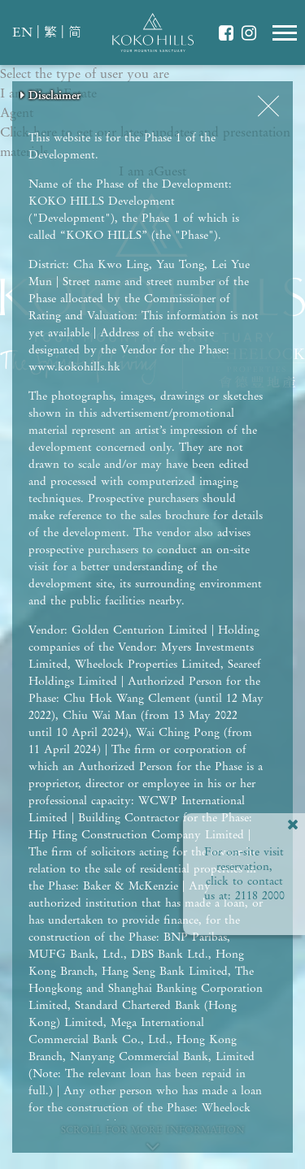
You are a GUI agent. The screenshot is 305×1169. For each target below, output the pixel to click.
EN (22, 33)
